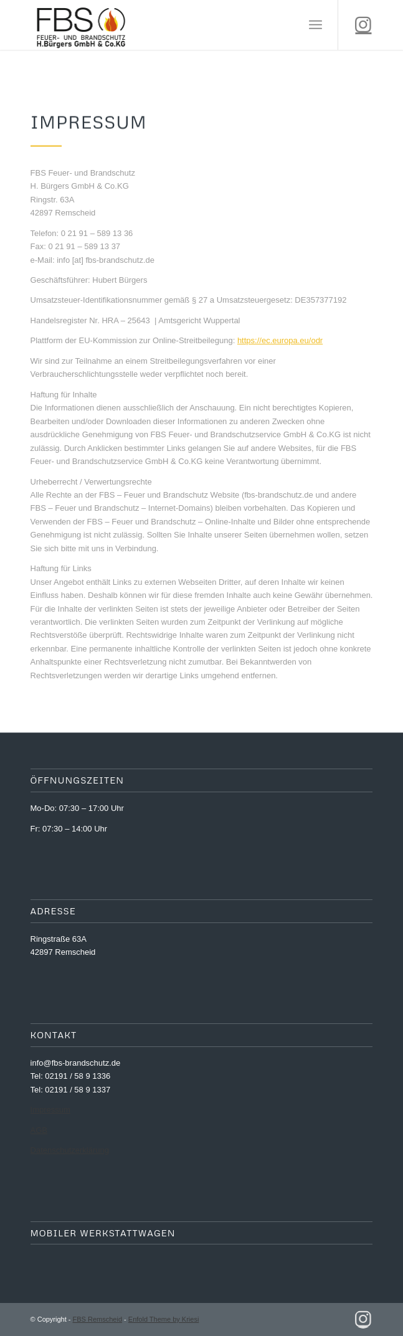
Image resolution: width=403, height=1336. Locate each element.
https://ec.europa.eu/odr (280, 340)
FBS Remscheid (97, 1319)
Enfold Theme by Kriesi (163, 1319)
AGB (39, 1130)
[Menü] (315, 25)
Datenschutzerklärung (70, 1150)
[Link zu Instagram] (363, 25)
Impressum (50, 1109)
